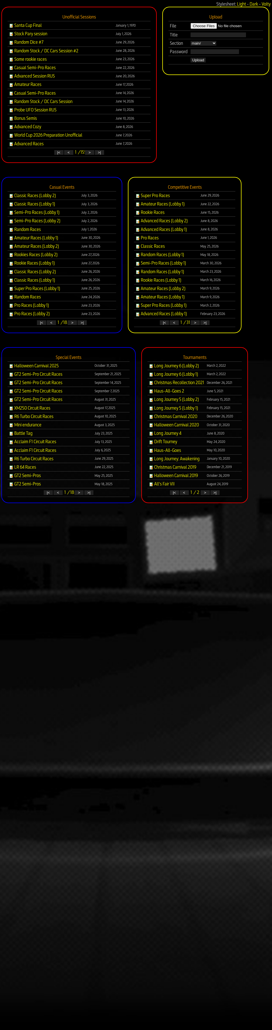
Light (241, 4)
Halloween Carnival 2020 (174, 425)
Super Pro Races (152, 195)
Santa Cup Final (25, 25)
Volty (266, 4)
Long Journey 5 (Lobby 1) (173, 408)
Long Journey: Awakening (174, 458)
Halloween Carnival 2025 (34, 365)
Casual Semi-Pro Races (32, 67)
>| (99, 152)
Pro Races (147, 237)
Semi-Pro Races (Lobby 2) (34, 220)
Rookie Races (150, 212)
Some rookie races (28, 59)
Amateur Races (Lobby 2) (34, 246)
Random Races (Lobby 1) (159, 254)
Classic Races (150, 246)
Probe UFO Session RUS (33, 110)
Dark (254, 4)
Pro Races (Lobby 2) (29, 313)
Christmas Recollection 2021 (176, 382)
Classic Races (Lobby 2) (32, 195)
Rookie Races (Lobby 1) (32, 263)
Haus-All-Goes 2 (166, 391)
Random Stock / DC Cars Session (40, 101)
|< (58, 152)
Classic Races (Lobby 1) (32, 204)
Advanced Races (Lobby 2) (161, 220)
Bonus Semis (23, 118)
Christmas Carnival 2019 (172, 467)
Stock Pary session (28, 33)
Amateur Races (25, 84)
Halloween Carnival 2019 (173, 475)
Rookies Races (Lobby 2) (33, 254)
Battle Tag (20, 433)
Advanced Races (26, 143)
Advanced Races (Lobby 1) (161, 229)
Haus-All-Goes (165, 450)
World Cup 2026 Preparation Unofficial (45, 135)
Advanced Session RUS (32, 76)
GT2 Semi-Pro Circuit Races (35, 374)
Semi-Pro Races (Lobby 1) (34, 212)
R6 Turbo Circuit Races (31, 416)
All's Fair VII (162, 484)
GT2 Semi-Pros (25, 475)
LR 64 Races (22, 467)
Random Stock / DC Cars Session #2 (43, 50)
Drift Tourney (163, 441)
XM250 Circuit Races (29, 408)
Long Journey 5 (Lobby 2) (174, 399)
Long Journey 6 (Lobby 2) (174, 365)
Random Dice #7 (26, 42)
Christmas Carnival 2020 (173, 416)
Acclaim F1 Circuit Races (32, 441)
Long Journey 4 (165, 433)
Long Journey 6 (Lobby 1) (173, 374)
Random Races (25, 229)
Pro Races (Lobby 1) (29, 305)
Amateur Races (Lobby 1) (33, 237)
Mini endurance (25, 425)
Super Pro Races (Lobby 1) (34, 288)
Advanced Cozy (25, 126)
